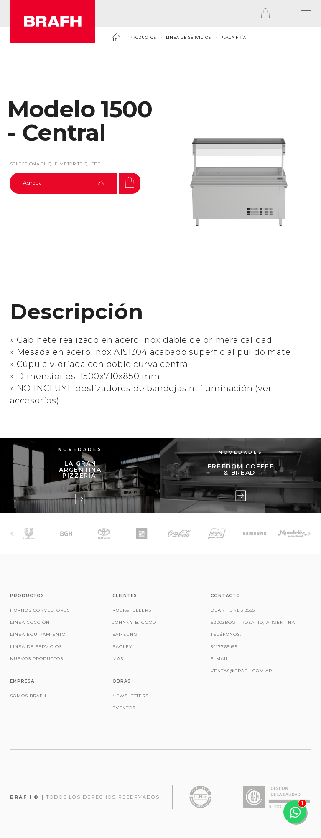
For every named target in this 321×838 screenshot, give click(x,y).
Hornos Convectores (40, 610)
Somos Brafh (28, 696)
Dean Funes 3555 (233, 610)
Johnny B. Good (134, 622)
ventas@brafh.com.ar (241, 670)
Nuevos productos (36, 658)
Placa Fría (233, 37)
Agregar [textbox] (33, 183)
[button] (306, 10)
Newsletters (130, 696)
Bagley (122, 646)
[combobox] (63, 183)
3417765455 (224, 646)
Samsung (125, 634)
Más (117, 658)
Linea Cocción (30, 622)
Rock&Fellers (131, 610)
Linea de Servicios (188, 37)
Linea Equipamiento (38, 634)
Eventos (123, 708)
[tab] (273, 13)
